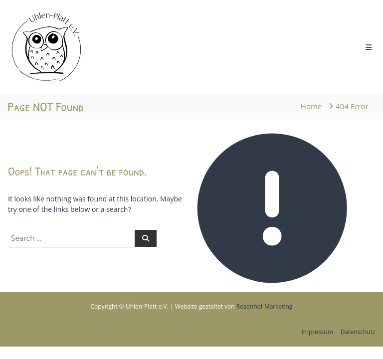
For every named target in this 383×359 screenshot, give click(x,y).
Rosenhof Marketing (264, 306)
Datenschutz (358, 332)
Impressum (317, 332)
